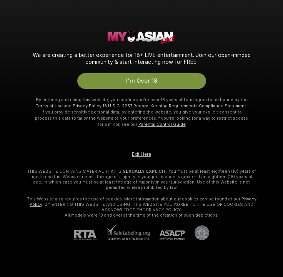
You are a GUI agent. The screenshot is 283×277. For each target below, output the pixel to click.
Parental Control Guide (162, 124)
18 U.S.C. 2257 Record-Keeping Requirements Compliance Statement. (175, 105)
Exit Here (141, 154)
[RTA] (90, 235)
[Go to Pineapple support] (197, 232)
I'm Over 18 (141, 80)
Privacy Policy (87, 105)
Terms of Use (49, 105)
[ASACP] (167, 235)
